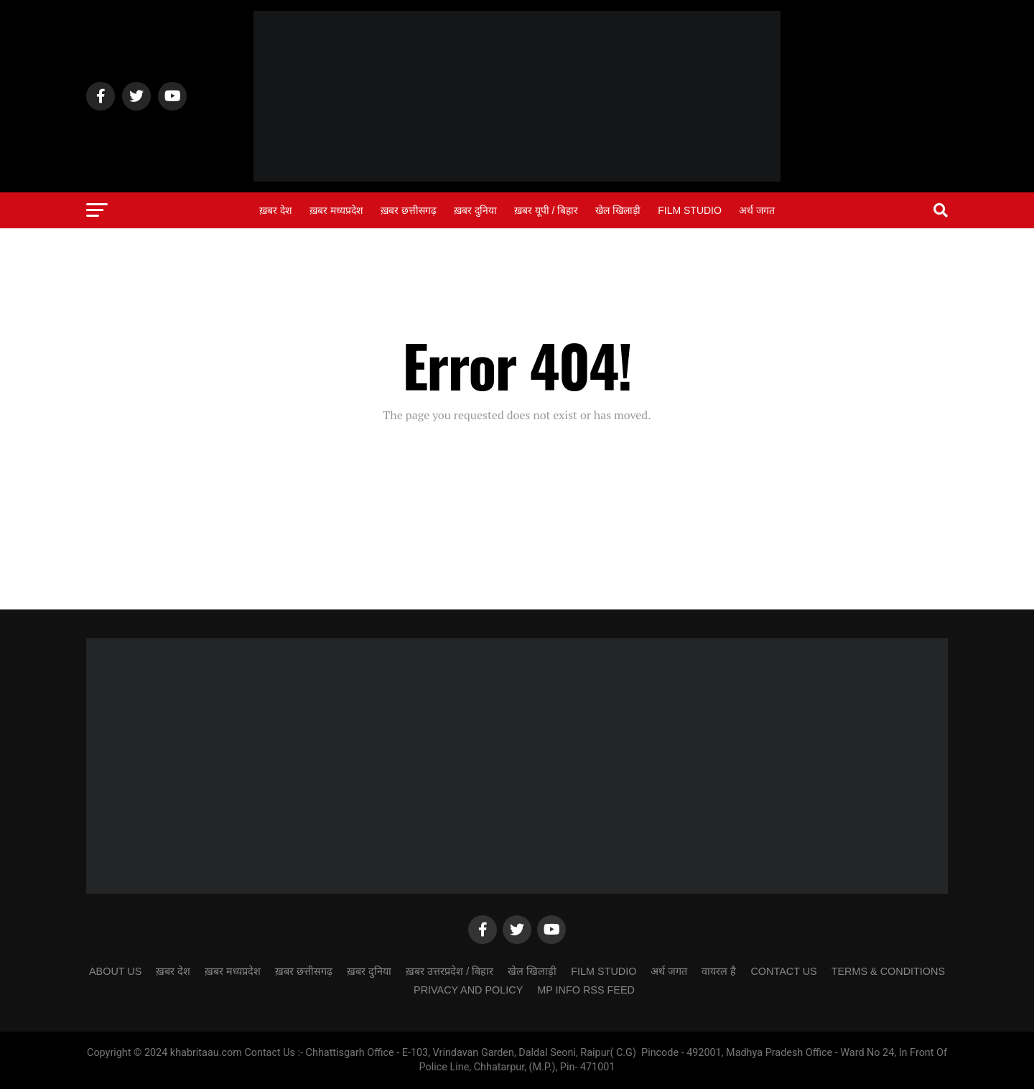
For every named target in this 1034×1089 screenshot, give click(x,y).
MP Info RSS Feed (586, 990)
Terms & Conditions (888, 971)
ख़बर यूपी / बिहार (546, 210)
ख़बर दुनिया (475, 210)
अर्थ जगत (757, 210)
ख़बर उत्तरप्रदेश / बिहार (449, 971)
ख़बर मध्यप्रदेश (336, 210)
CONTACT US (783, 971)
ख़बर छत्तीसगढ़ (409, 210)
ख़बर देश (275, 210)
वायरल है (719, 971)
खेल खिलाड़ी (618, 210)
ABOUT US (115, 971)
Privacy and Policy (468, 990)
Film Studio (690, 210)
